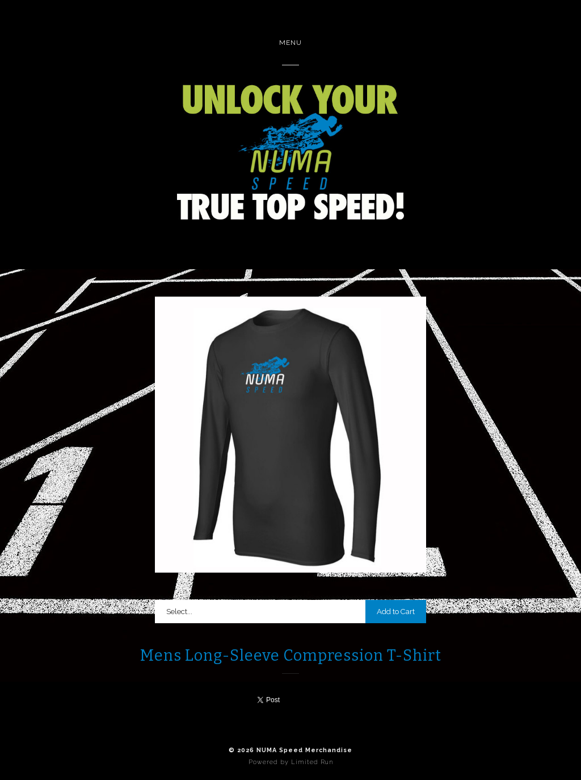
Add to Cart (396, 611)
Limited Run (312, 762)
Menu (290, 43)
